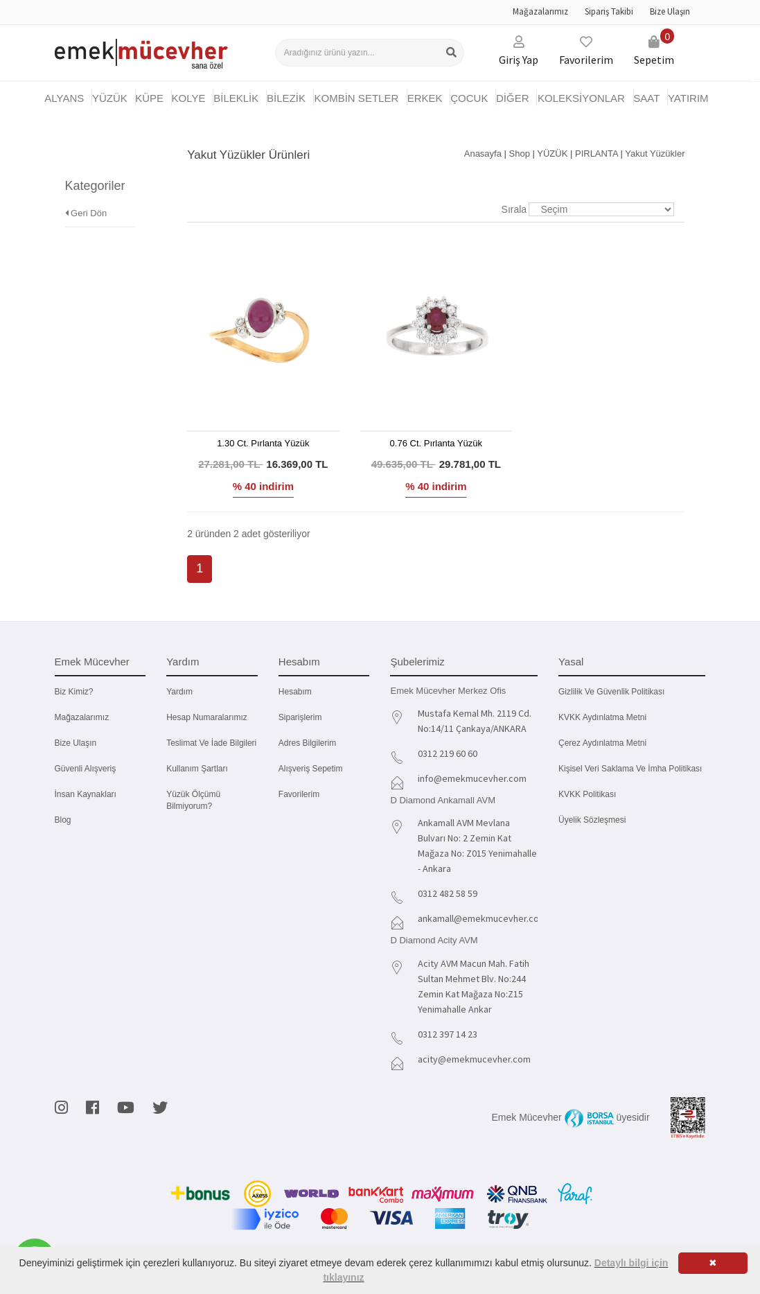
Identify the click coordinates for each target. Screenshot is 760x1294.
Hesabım (295, 692)
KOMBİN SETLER (357, 98)
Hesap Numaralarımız (206, 717)
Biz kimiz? (74, 692)
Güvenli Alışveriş (85, 768)
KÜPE (149, 98)
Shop (519, 153)
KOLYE (189, 98)
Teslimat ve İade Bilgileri (211, 743)
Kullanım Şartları (197, 768)
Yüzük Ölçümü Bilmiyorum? (193, 800)
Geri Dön (86, 193)
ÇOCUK (469, 98)
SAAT (646, 98)
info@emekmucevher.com (472, 778)
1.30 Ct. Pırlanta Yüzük (263, 443)
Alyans (64, 98)
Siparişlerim (300, 717)
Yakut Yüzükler (654, 153)
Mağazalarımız (540, 11)
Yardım (179, 692)
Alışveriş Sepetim (311, 768)
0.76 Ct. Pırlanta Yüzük (436, 443)
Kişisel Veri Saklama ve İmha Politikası (630, 768)
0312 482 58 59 (447, 893)
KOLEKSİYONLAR (581, 98)
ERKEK (425, 98)
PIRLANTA (596, 153)
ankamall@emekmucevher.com (482, 918)
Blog (63, 820)
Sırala (514, 209)
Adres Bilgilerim (307, 743)
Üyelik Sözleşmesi (592, 820)
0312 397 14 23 (447, 1034)
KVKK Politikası (587, 794)
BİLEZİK (286, 98)
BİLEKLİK (235, 98)
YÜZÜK (109, 98)
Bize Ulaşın (670, 11)
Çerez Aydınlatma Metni (602, 743)
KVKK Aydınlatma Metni (602, 717)
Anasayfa (483, 153)
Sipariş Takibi (609, 11)
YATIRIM (688, 98)
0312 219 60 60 (447, 753)
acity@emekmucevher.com (474, 1059)
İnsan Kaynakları (85, 794)
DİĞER (512, 98)
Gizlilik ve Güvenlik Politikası (611, 692)
